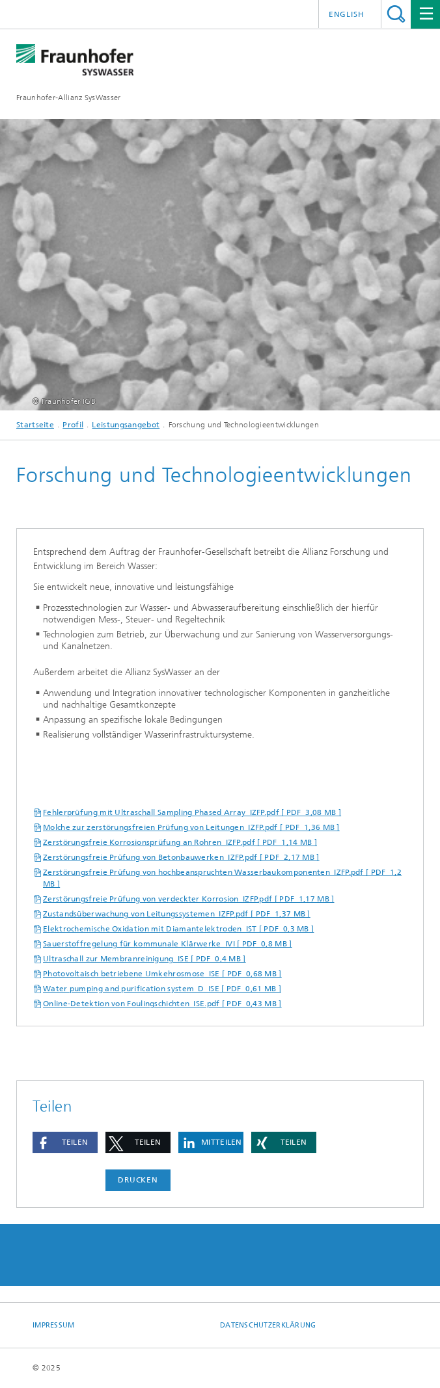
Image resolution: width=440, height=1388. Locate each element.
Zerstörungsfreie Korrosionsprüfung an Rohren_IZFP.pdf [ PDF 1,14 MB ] (180, 842)
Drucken (138, 1179)
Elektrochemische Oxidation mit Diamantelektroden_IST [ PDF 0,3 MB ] (178, 928)
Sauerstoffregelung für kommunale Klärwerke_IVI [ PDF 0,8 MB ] (167, 943)
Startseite (35, 424)
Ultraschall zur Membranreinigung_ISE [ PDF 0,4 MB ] (144, 958)
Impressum (53, 1325)
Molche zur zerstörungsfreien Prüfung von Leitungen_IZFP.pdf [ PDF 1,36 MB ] (191, 827)
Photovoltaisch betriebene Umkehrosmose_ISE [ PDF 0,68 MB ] (162, 973)
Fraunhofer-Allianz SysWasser (68, 97)
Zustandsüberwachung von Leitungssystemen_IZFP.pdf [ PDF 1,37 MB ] (176, 913)
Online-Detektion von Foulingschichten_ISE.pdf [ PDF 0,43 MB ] (162, 1003)
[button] (65, 1142)
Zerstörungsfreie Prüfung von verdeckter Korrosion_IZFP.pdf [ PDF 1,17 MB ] (189, 898)
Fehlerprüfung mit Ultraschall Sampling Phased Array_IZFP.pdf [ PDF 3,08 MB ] (192, 812)
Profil (72, 424)
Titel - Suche (396, 14)
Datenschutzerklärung (268, 1325)
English (346, 14)
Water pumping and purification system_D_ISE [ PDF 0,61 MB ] (162, 988)
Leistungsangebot (125, 424)
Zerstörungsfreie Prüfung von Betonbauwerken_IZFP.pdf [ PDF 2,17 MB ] (181, 857)
